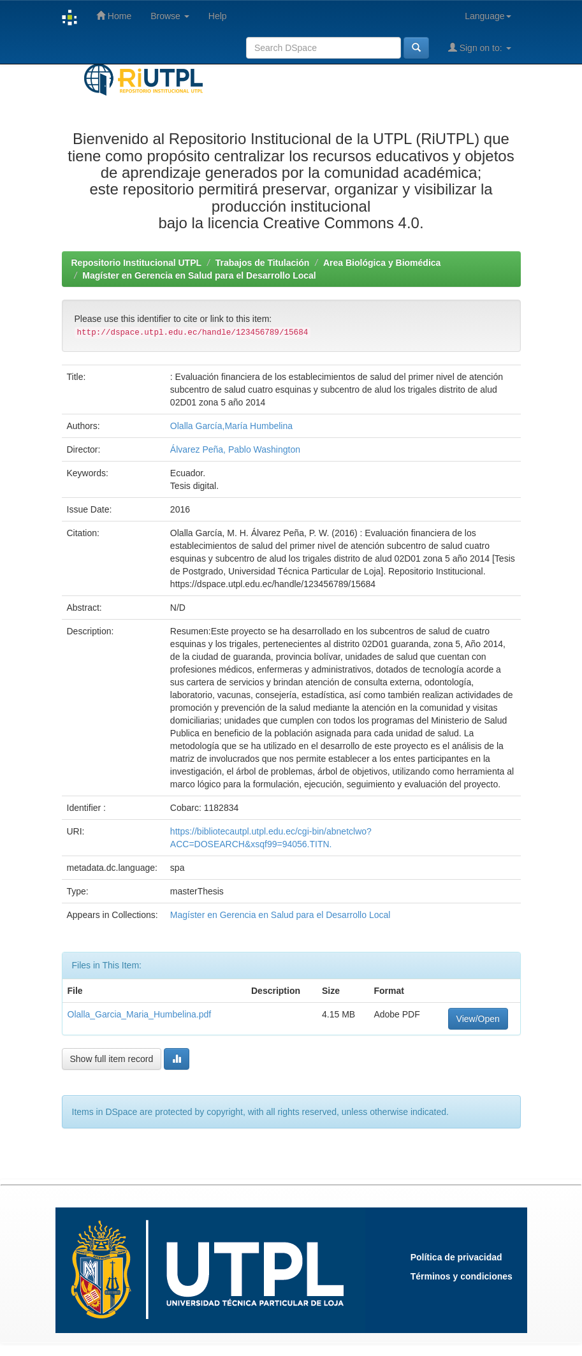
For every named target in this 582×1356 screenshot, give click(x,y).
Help (217, 16)
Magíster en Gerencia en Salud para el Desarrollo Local (199, 275)
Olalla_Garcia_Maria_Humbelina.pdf (140, 1014)
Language (488, 16)
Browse (169, 16)
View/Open (478, 1019)
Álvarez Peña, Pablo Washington (235, 449)
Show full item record (112, 1059)
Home (113, 15)
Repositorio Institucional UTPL (136, 263)
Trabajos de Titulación (262, 263)
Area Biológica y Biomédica (381, 263)
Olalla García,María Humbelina (231, 426)
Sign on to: (479, 47)
